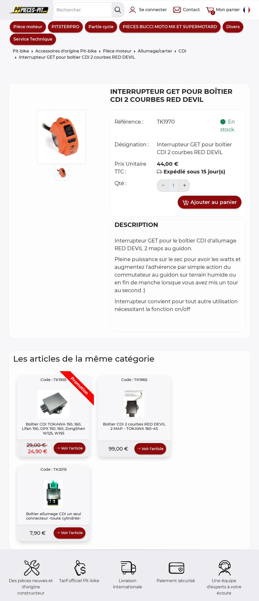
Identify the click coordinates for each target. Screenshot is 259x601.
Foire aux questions (33, 588)
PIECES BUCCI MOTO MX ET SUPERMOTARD (170, 26)
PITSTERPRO (65, 26)
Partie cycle (101, 26)
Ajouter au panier (209, 202)
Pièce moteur (27, 26)
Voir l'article (52, 460)
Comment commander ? (39, 594)
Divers (233, 26)
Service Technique (32, 39)
